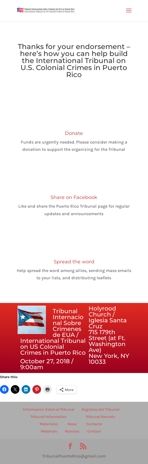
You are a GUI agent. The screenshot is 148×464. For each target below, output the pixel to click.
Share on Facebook (74, 197)
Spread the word (74, 262)
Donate (74, 133)
